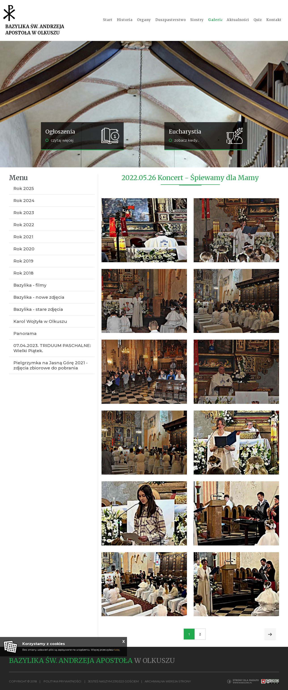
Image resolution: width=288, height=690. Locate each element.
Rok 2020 (23, 248)
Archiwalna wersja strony (168, 681)
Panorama (25, 333)
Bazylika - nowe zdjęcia (38, 297)
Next (270, 634)
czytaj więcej (59, 140)
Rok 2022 (23, 224)
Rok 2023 (23, 212)
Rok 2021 (23, 236)
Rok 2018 (23, 273)
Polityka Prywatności (62, 681)
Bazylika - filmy (30, 285)
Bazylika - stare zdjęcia (38, 309)
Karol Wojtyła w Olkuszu (40, 321)
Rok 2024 (23, 200)
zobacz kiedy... (184, 140)
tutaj (117, 649)
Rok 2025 (23, 188)
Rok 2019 (23, 261)
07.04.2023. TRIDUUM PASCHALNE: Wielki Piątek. (52, 348)
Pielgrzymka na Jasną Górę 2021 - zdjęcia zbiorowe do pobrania (50, 365)
